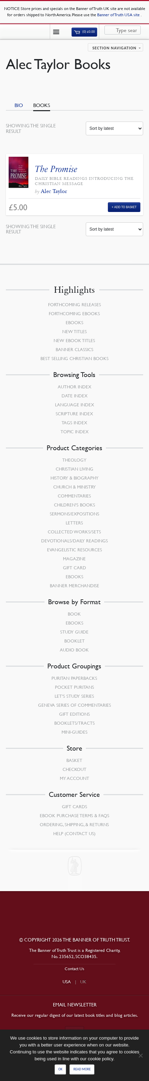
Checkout (74, 769)
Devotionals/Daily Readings (74, 540)
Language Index (74, 404)
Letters (74, 522)
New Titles (74, 331)
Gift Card (74, 567)
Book (74, 614)
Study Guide (74, 632)
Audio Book (74, 650)
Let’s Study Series (74, 696)
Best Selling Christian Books (74, 358)
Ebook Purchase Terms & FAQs (74, 815)
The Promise (56, 169)
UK (83, 981)
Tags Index (74, 422)
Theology (74, 460)
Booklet (74, 641)
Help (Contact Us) (74, 833)
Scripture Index (74, 413)
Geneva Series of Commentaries (74, 705)
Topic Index (74, 431)
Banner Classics (74, 349)
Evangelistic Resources (74, 549)
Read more (82, 1069)
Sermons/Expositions (74, 514)
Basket (74, 760)
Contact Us (74, 968)
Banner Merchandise (74, 585)
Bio (19, 105)
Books (41, 105)
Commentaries (74, 496)
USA (67, 981)
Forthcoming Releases (74, 304)
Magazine (74, 558)
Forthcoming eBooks (74, 313)
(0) (84, 31)
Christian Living (74, 469)
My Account (74, 778)
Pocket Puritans (74, 687)
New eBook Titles (74, 340)
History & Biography (74, 478)
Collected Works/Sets (74, 531)
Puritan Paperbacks (74, 678)
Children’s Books (74, 505)
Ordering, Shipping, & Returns (74, 824)
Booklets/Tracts (74, 723)
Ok (60, 1069)
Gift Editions (74, 714)
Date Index (74, 395)
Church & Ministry (74, 487)
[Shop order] (114, 128)
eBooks (74, 322)
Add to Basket (125, 207)
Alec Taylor (54, 191)
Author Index (74, 386)
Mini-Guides (74, 732)
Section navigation (114, 48)
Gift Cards (74, 806)
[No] (140, 1055)
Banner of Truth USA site (119, 14)
